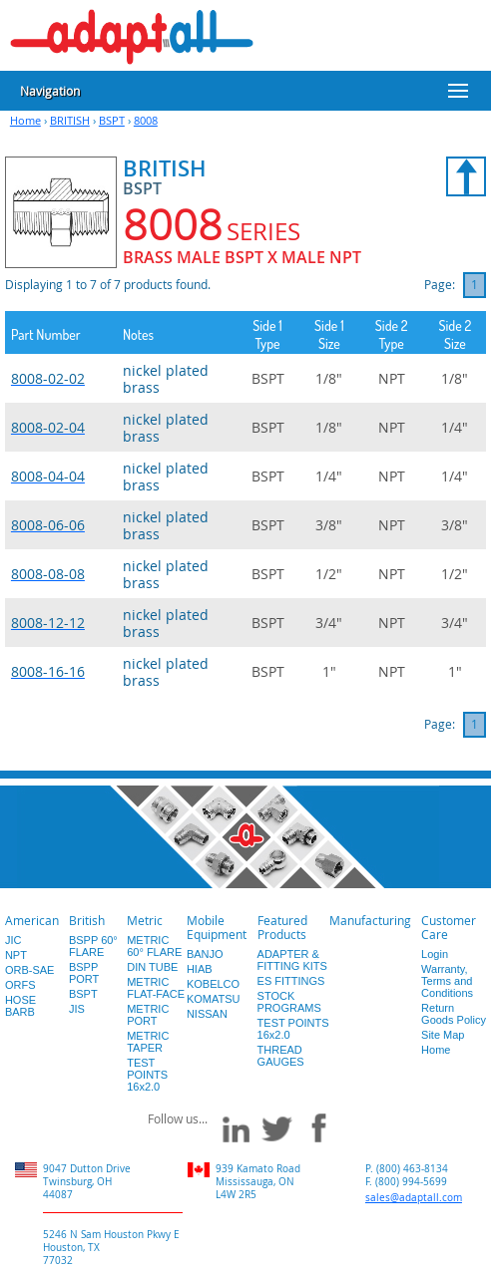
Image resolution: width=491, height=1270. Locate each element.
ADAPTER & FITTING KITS (292, 960)
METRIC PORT (148, 1015)
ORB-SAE (30, 970)
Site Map (442, 1035)
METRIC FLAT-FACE (156, 988)
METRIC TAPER (148, 1042)
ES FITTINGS (291, 981)
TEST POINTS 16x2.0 (147, 1075)
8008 (146, 120)
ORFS (20, 985)
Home (25, 120)
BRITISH (70, 120)
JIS (77, 1009)
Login (434, 954)
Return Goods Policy (453, 1014)
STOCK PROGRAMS (289, 1002)
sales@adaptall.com (413, 1197)
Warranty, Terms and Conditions (447, 981)
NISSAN (207, 1014)
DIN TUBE (152, 967)
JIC (13, 940)
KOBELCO (213, 984)
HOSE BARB (20, 1006)
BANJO (205, 954)
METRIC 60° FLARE (154, 946)
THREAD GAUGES (280, 1056)
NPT (16, 955)
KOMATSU (214, 999)
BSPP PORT (84, 973)
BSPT (112, 120)
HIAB (200, 969)
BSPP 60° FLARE (93, 946)
